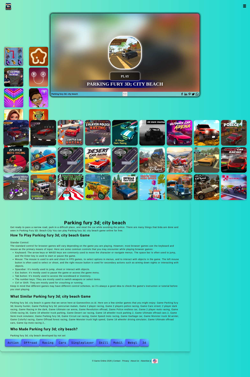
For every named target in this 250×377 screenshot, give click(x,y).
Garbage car (43, 187)
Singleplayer (82, 342)
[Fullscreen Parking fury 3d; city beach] (125, 94)
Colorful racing (98, 187)
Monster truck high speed (152, 187)
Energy (38, 77)
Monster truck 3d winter (70, 187)
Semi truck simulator (179, 160)
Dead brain (38, 118)
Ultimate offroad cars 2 (152, 160)
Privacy (125, 361)
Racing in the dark (152, 133)
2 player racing (70, 133)
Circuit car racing (234, 160)
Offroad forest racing (125, 187)
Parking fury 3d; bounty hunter (16, 133)
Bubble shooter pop (13, 97)
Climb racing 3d (43, 160)
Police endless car (234, 133)
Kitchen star (38, 56)
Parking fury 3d (206, 160)
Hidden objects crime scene (13, 77)
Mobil (118, 342)
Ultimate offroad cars (206, 187)
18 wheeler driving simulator (179, 187)
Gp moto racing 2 (234, 187)
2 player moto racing (16, 160)
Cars (62, 342)
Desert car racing (98, 160)
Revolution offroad (206, 133)
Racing (48, 342)
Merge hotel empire (13, 118)
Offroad (30, 342)
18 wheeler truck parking (70, 160)
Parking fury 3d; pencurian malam (43, 133)
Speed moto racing (16, 187)
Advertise (145, 361)
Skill (103, 342)
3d (144, 342)
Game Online (18, 6)
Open (244, 6)
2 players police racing (98, 133)
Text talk (38, 97)
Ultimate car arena (179, 133)
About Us (135, 361)
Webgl (132, 342)
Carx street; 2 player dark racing (125, 133)
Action (13, 342)
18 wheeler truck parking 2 (125, 160)
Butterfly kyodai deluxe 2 (13, 56)
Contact (116, 361)
